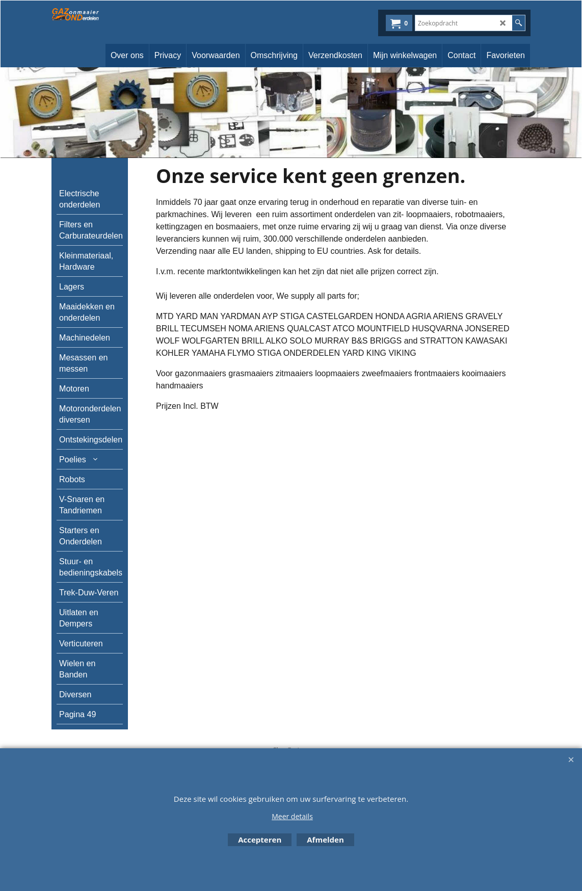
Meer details (292, 816)
